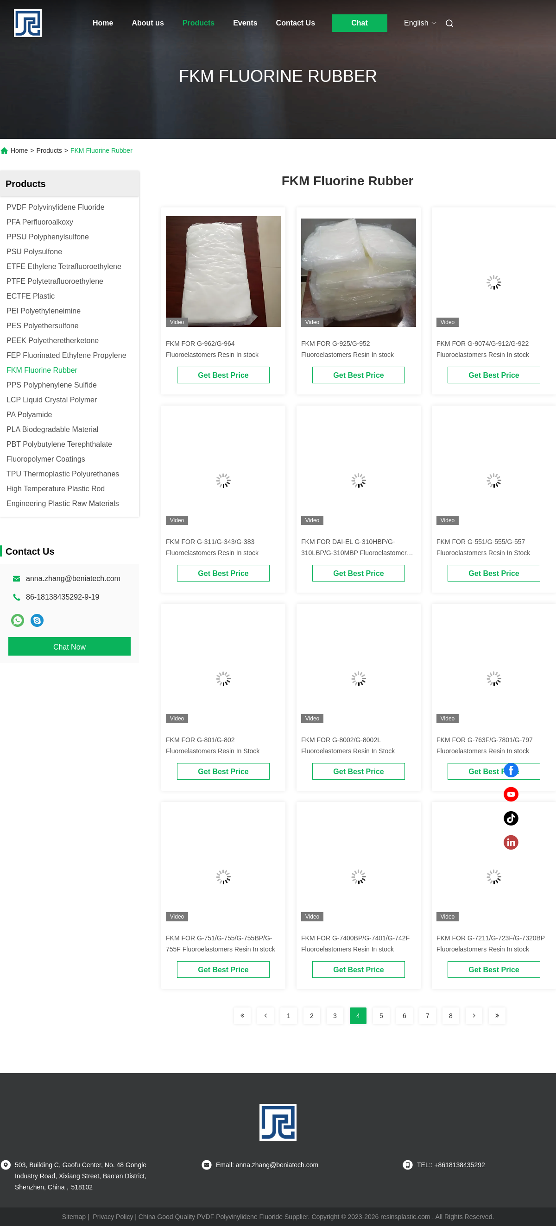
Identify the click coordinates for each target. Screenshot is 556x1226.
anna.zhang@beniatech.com (73, 578)
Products (199, 23)
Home (103, 23)
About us (148, 23)
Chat (359, 23)
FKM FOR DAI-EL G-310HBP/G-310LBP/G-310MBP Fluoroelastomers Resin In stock (355, 553)
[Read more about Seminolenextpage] (242, 1015)
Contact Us (295, 23)
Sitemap (74, 1216)
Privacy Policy (113, 1216)
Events (245, 23)
